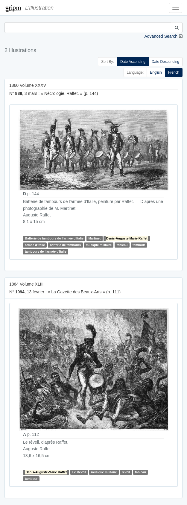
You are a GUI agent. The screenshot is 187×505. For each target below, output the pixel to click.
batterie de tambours (65, 245)
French (173, 72)
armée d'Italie (35, 245)
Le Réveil (79, 472)
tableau (122, 245)
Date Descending (165, 62)
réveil (126, 472)
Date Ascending (132, 62)
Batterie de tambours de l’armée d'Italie (54, 238)
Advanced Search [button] (160, 36)
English (156, 72)
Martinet (94, 238)
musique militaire (99, 245)
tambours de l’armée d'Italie (45, 251)
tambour (139, 245)
